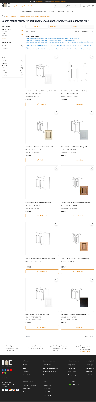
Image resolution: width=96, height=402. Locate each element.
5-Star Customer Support (85, 346)
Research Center (28, 392)
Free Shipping (10, 346)
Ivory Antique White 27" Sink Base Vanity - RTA (39, 147)
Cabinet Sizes (71, 368)
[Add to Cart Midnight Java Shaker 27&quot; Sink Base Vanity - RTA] (77, 327)
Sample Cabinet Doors (40, 11)
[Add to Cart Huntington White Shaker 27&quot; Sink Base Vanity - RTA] (42, 104)
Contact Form (47, 365)
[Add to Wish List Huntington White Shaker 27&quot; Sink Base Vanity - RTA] (56, 56)
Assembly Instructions (29, 385)
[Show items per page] (91, 336)
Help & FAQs (26, 388)
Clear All (4, 38)
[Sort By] (87, 31)
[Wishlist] (84, 6)
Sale (16, 6)
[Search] (56, 6)
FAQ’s (72, 11)
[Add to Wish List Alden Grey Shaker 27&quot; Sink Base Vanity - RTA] (91, 112)
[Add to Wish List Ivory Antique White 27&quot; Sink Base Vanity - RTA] (56, 112)
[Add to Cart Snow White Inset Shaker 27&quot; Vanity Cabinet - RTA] (77, 104)
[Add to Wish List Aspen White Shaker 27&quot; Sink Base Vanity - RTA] (56, 279)
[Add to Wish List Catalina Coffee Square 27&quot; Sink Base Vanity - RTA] (91, 168)
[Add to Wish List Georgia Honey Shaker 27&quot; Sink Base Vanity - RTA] (56, 223)
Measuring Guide (72, 371)
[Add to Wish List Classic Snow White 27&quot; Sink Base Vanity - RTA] (56, 168)
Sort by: (84, 31)
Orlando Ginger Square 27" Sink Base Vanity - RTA (75, 258)
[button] (12, 26)
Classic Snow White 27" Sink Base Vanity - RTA (39, 202)
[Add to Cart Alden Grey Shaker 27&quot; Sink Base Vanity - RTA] (77, 160)
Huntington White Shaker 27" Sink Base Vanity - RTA (41, 91)
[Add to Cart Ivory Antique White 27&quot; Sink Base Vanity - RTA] (42, 160)
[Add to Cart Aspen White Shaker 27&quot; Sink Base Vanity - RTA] (42, 327)
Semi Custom (90, 368)
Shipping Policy (48, 395)
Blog (67, 11)
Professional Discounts (49, 371)
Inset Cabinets (90, 375)
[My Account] (88, 6)
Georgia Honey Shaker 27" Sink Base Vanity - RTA (40, 258)
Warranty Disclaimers (49, 375)
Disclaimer (26, 371)
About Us (25, 365)
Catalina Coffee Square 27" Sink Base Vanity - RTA (76, 202)
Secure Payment (36, 346)
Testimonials (61, 11)
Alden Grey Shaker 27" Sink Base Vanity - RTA (74, 147)
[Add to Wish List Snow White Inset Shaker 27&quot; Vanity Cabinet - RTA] (91, 56)
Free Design (51, 11)
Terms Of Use (27, 375)
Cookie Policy (47, 385)
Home (2, 16)
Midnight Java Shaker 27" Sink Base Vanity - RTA (75, 314)
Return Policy (47, 392)
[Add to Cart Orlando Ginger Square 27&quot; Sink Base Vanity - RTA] (77, 271)
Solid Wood (89, 371)
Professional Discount (29, 6)
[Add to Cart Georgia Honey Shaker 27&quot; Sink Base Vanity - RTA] (42, 271)
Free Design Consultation (60, 346)
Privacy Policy (47, 388)
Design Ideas (71, 365)
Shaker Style (89, 365)
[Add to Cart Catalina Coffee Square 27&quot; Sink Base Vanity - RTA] (77, 216)
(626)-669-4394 (10, 386)
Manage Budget (72, 375)
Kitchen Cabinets (26, 11)
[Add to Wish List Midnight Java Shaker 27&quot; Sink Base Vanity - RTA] (91, 279)
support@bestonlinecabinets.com (58, 1)
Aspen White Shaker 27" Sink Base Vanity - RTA (39, 314)
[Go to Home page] (6, 5)
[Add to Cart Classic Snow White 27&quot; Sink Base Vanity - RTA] (42, 216)
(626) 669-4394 (39, 1)
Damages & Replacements (50, 368)
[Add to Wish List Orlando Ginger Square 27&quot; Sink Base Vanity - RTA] (91, 223)
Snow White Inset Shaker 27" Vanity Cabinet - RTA (75, 91)
